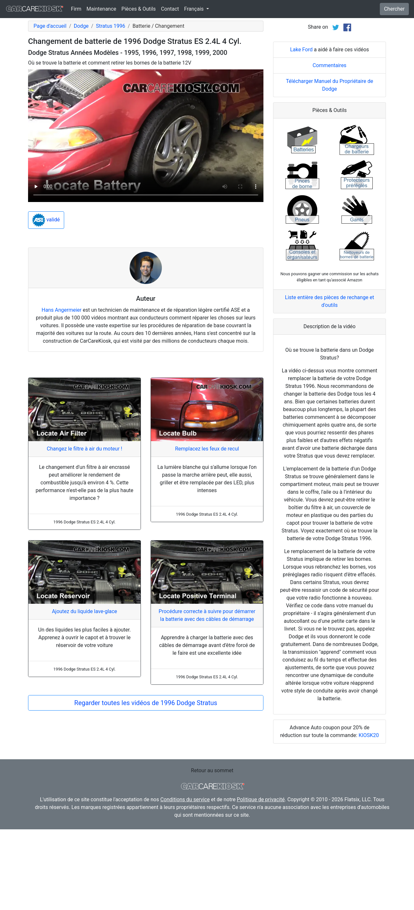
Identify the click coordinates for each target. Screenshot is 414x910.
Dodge (81, 26)
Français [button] (194, 9)
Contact (170, 9)
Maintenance (101, 9)
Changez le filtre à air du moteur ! (84, 449)
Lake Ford (301, 49)
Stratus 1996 (110, 26)
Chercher (394, 9)
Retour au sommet (212, 770)
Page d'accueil (50, 26)
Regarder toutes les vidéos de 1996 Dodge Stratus (145, 703)
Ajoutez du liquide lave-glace (84, 611)
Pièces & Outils (139, 9)
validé (46, 220)
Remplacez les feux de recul (207, 449)
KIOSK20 (369, 735)
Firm (76, 9)
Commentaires (330, 65)
